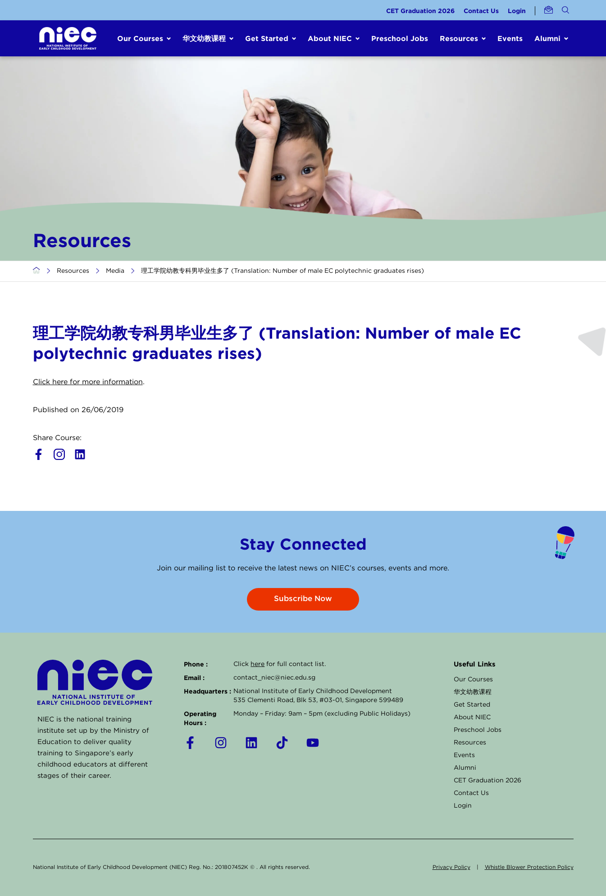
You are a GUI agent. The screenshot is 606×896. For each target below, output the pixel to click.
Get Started (472, 705)
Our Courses (473, 679)
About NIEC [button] (330, 38)
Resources (73, 271)
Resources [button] (459, 38)
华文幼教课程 (473, 692)
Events (510, 38)
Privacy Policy (451, 867)
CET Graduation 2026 (420, 10)
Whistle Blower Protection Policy (529, 867)
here (257, 664)
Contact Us (481, 10)
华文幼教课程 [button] (204, 38)
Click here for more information (88, 382)
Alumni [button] (547, 38)
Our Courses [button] (140, 38)
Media (115, 271)
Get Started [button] (266, 38)
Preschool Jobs (399, 38)
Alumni (465, 768)
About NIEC (472, 717)
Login (517, 10)
